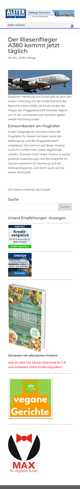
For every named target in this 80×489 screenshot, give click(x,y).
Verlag (31, 58)
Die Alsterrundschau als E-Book (29, 189)
